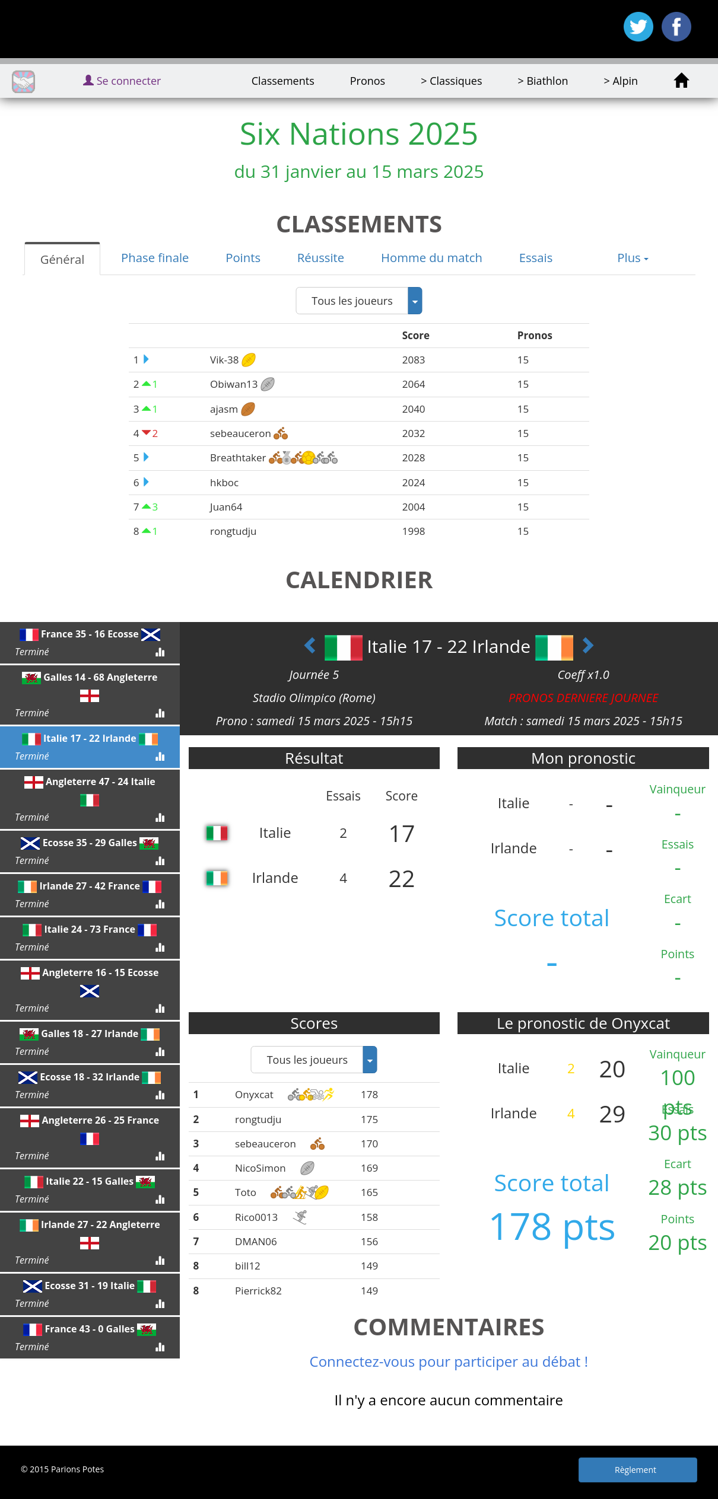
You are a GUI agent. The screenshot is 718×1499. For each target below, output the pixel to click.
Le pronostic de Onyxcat (583, 1023)
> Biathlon (542, 81)
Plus (633, 257)
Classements (283, 81)
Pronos (367, 81)
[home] (681, 81)
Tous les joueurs (352, 301)
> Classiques (451, 81)
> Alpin (621, 81)
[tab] (62, 258)
